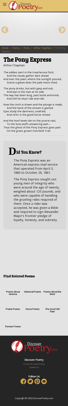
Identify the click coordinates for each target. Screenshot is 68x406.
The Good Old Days (52, 305)
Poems (16, 47)
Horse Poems (32, 304)
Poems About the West (52, 288)
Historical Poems (32, 286)
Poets (26, 47)
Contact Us (34, 367)
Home (5, 47)
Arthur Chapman (42, 47)
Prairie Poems (12, 304)
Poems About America (12, 288)
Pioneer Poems (12, 321)
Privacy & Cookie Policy (34, 364)
